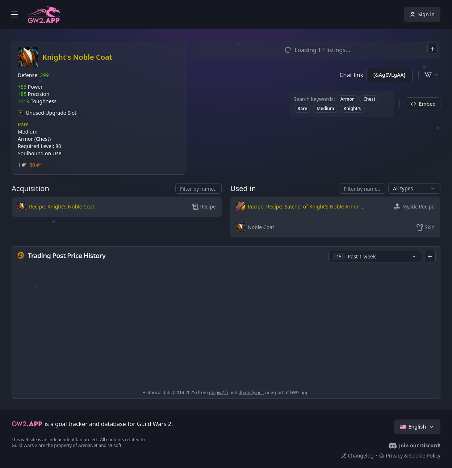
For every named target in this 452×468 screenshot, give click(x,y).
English (417, 426)
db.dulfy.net (251, 392)
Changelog (357, 455)
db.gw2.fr (219, 392)
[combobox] (432, 49)
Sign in (422, 14)
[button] (81, 206)
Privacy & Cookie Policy (409, 455)
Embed (423, 103)
